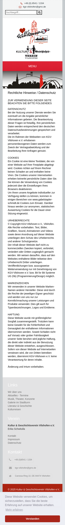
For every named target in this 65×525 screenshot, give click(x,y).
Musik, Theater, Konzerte (21, 399)
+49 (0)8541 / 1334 (20, 459)
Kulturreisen (14, 409)
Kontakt (12, 435)
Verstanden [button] (32, 518)
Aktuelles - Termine (18, 395)
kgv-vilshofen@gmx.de (34, 6)
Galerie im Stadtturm (19, 402)
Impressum (14, 439)
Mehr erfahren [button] (14, 509)
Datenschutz (14, 442)
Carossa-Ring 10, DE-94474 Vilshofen (29, 476)
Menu (32, 66)
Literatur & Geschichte (20, 406)
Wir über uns (14, 392)
